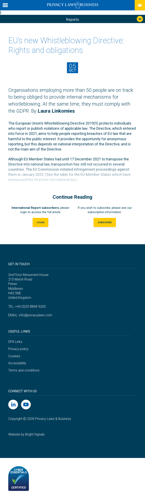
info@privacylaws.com (35, 317)
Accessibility (17, 365)
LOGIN (40, 223)
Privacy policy (18, 350)
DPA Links (15, 343)
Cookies (14, 357)
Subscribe (104, 223)
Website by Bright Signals (26, 436)
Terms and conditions (23, 372)
